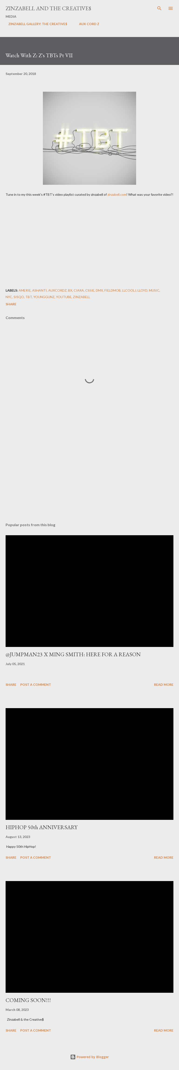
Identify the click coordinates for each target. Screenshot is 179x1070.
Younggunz (44, 297)
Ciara (79, 290)
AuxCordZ (57, 290)
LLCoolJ (129, 290)
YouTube (64, 297)
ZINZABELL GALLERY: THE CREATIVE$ (35, 24)
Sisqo (19, 297)
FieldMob (112, 290)
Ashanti (39, 290)
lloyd (143, 290)
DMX (99, 290)
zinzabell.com (116, 194)
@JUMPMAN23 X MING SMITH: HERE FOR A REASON (73, 654)
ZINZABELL (81, 297)
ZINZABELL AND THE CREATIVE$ (48, 8)
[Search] (159, 8)
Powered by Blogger (89, 1057)
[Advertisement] (89, 475)
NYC (9, 297)
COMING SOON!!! (28, 1000)
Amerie (25, 290)
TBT (28, 297)
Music (154, 290)
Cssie (89, 290)
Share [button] (11, 304)
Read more (163, 684)
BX (70, 290)
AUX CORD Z (86, 24)
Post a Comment (35, 684)
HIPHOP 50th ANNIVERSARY (41, 827)
